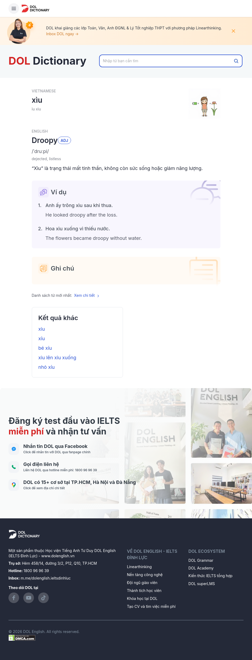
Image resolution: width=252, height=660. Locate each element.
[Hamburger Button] (13, 8)
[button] (126, 151)
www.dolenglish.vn (57, 556)
